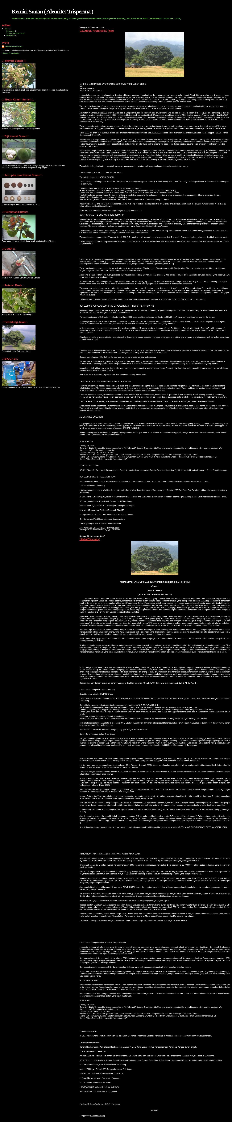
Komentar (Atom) (97, 1116)
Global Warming (89, 539)
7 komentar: (116, 1104)
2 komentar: (116, 530)
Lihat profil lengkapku (10, 53)
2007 (7, 29)
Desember (10, 31)
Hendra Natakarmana (13, 46)
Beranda (154, 1110)
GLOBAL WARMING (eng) (96, 30)
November (10, 35)
